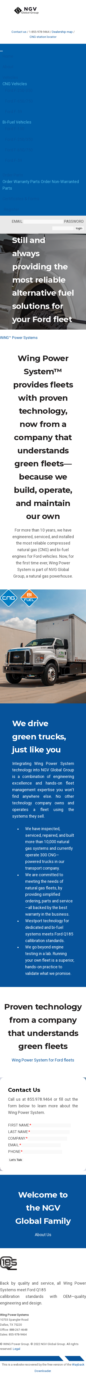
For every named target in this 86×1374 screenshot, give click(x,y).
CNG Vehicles (15, 84)
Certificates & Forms (21, 198)
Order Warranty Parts (21, 181)
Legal (16, 1349)
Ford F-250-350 (19, 90)
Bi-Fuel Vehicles (17, 122)
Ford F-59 (13, 111)
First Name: (19, 1125)
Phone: (15, 1151)
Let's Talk (15, 1160)
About (8, 67)
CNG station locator (43, 37)
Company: (18, 1138)
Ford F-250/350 (19, 139)
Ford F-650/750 (19, 101)
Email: (14, 1145)
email (37, 221)
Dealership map (62, 32)
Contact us (18, 32)
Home (8, 56)
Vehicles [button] (10, 77)
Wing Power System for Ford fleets (43, 1060)
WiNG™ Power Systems (19, 338)
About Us (43, 1234)
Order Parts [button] (13, 175)
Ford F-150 (14, 129)
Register (11, 209)
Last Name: (19, 1132)
